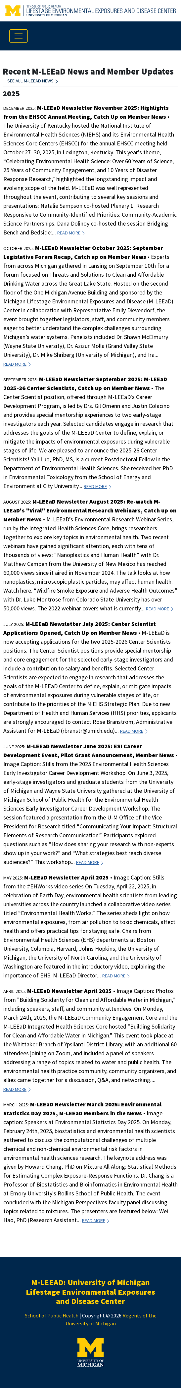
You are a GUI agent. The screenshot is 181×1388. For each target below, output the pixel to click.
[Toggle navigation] (18, 36)
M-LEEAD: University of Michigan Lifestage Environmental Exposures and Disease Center (90, 1292)
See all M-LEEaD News (33, 81)
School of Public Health (51, 1315)
